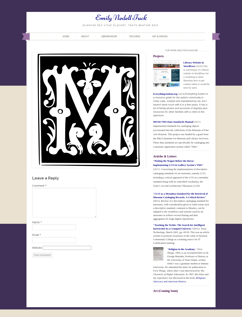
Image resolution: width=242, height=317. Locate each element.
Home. (66, 36)
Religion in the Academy (181, 249)
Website (37, 247)
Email (36, 235)
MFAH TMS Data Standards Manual (173, 121)
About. (85, 36)
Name (37, 222)
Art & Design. (160, 36)
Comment (39, 185)
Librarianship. (109, 36)
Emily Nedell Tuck (121, 17)
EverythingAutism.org (165, 93)
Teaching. (135, 36)
